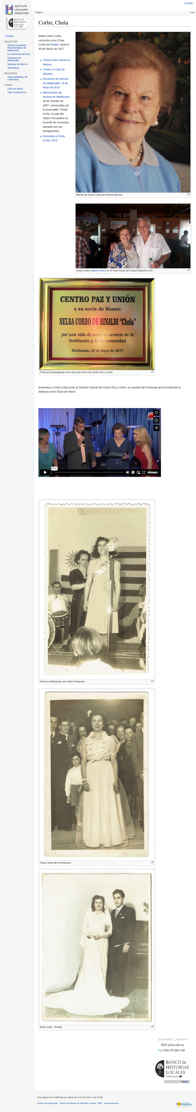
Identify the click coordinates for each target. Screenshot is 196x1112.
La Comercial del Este (18, 54)
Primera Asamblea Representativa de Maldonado (16, 48)
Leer (192, 12)
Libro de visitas (15, 88)
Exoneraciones (111, 1103)
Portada (9, 36)
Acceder (189, 3)
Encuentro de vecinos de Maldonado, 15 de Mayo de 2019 (56, 83)
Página (39, 12)
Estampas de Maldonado (14, 59)
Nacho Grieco (99, 270)
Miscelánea (13, 68)
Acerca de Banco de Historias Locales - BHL (81, 1103)
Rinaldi (54, 44)
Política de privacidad (48, 1103)
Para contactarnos (16, 92)
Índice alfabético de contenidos (17, 78)
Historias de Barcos (17, 64)
